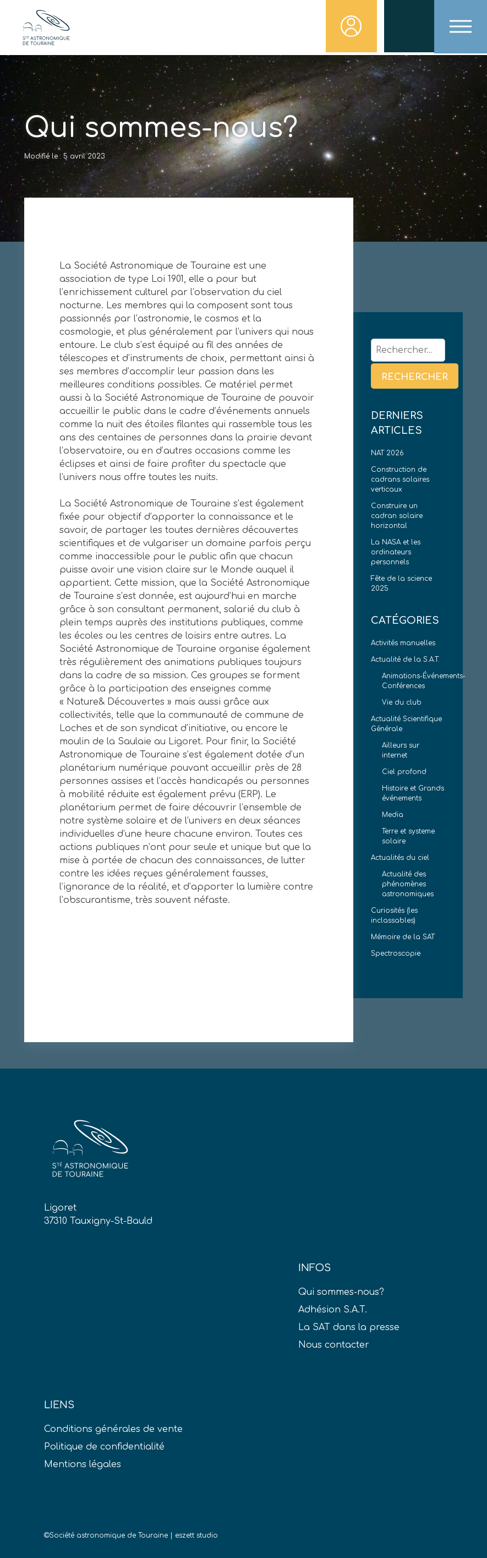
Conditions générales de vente (113, 1429)
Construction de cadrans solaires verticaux (400, 479)
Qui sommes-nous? (341, 1292)
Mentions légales (82, 1464)
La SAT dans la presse (349, 1327)
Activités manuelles (403, 643)
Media (392, 815)
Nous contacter (333, 1345)
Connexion (349, 27)
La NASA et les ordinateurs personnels (395, 552)
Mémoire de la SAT (403, 937)
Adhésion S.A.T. (332, 1310)
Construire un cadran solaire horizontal (397, 516)
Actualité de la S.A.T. (405, 659)
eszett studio (196, 1535)
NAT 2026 (387, 453)
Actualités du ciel (400, 858)
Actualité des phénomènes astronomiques (408, 884)
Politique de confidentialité (104, 1447)
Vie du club (402, 702)
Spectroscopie (395, 953)
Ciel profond (404, 772)
